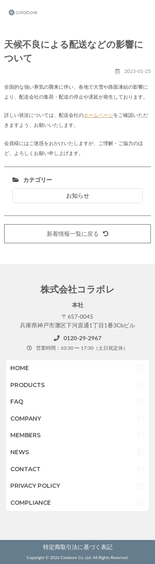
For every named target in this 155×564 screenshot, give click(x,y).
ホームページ (98, 115)
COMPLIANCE (30, 502)
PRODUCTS (27, 385)
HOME (19, 368)
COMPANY (25, 418)
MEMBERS (25, 435)
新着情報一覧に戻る (78, 233)
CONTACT (25, 469)
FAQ (16, 401)
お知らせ (77, 195)
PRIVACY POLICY (35, 485)
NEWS (19, 452)
